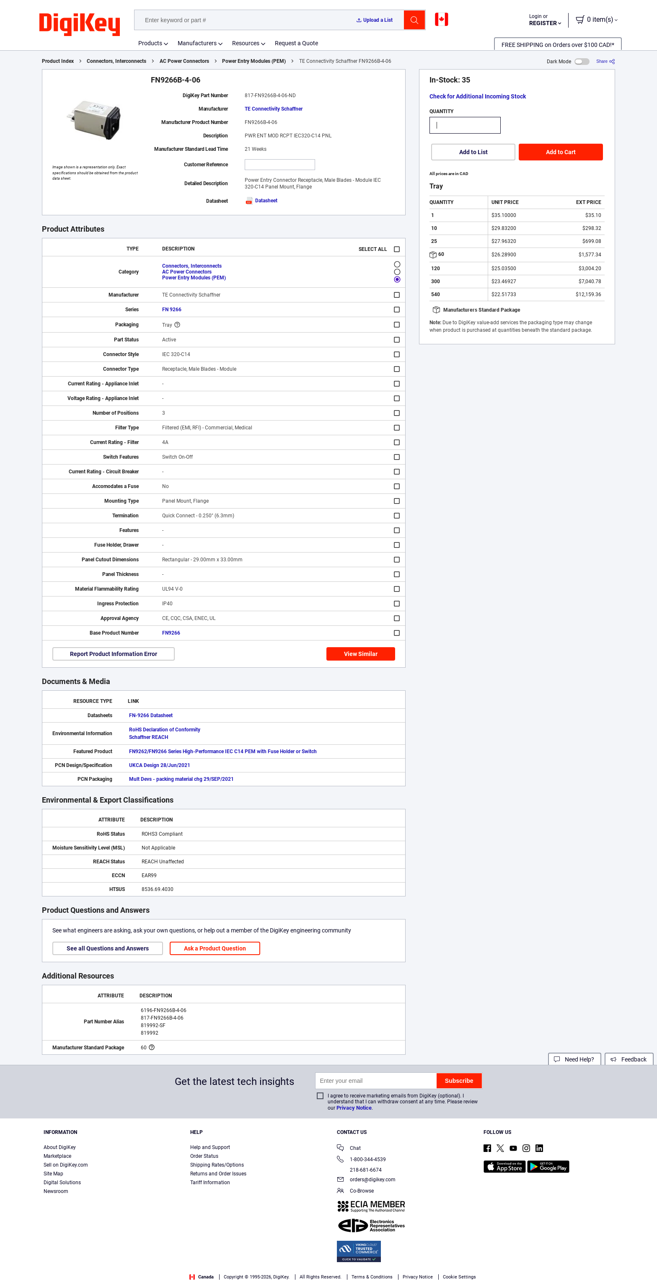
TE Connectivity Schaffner (274, 109)
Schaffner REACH (148, 737)
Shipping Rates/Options (217, 1165)
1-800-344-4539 (361, 1160)
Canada (201, 1277)
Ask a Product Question (215, 948)
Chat (349, 1149)
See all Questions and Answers (108, 948)
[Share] (605, 61)
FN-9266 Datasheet (151, 715)
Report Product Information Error (113, 654)
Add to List (473, 152)
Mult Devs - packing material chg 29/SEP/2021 (181, 779)
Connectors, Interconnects (116, 61)
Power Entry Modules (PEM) (254, 61)
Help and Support (210, 1147)
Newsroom (56, 1191)
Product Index (58, 61)
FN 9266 (171, 309)
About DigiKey (60, 1147)
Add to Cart (561, 152)
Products (150, 43)
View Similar (361, 654)
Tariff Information (210, 1182)
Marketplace (57, 1156)
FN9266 (171, 633)
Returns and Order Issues (218, 1174)
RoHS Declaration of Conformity (164, 730)
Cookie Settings (459, 1277)
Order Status (204, 1156)
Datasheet (261, 201)
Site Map (53, 1174)
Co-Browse (355, 1192)
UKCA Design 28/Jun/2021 (159, 765)
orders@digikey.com (366, 1180)
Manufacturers (197, 43)
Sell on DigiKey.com (66, 1165)
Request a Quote (296, 43)
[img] (79, 25)
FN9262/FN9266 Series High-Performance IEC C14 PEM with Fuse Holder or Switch (223, 751)
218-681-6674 (359, 1170)
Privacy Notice (354, 1108)
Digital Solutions (62, 1182)
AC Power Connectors (184, 61)
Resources (245, 43)
